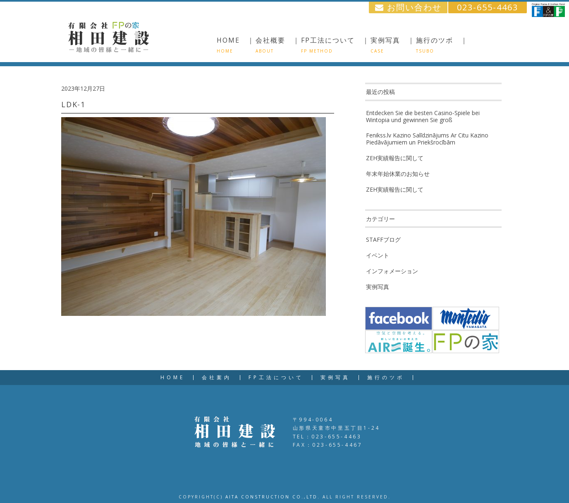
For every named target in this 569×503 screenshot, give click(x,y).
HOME (172, 377)
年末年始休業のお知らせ (398, 174)
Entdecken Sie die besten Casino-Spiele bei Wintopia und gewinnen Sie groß (423, 116)
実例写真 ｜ (393, 45)
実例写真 (377, 287)
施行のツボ (385, 377)
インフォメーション (392, 271)
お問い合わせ (408, 7)
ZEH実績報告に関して (394, 158)
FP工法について (276, 377)
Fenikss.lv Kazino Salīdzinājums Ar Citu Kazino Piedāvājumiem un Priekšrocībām (427, 138)
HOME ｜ (236, 45)
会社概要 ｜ (278, 45)
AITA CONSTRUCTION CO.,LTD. (272, 497)
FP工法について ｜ (335, 45)
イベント (377, 255)
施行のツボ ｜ (442, 45)
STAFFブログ (383, 239)
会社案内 (217, 377)
